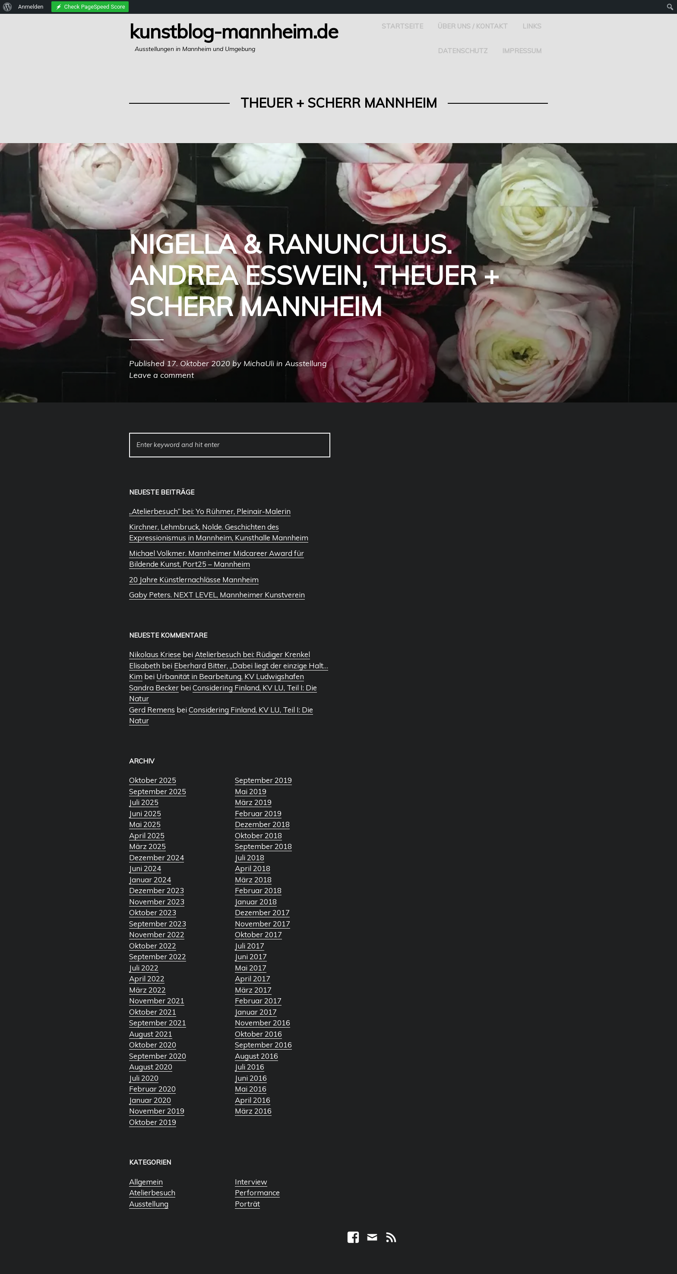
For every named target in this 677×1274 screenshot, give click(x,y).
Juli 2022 (143, 967)
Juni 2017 (251, 956)
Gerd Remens (152, 709)
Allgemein (146, 1181)
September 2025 (157, 791)
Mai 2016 (250, 1088)
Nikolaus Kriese (155, 654)
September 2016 (263, 1044)
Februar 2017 (258, 1000)
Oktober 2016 (258, 1033)
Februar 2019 (258, 813)
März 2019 (253, 802)
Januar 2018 (256, 901)
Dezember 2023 (156, 890)
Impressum (521, 51)
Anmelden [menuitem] (31, 6)
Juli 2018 (249, 857)
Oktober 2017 (258, 934)
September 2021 (157, 1022)
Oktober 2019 (152, 1122)
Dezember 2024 (156, 857)
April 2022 (147, 978)
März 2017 (253, 989)
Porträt (247, 1203)
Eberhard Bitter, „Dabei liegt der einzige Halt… (251, 665)
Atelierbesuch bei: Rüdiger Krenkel (252, 654)
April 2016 (252, 1100)
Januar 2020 (150, 1100)
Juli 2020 (143, 1077)
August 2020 (150, 1066)
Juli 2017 (249, 945)
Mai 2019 (250, 791)
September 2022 (157, 956)
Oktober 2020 (152, 1044)
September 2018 (263, 846)
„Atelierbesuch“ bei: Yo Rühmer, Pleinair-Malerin (210, 511)
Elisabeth (144, 665)
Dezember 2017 (262, 912)
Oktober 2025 (152, 780)
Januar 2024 (150, 879)
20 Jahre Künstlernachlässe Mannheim (194, 579)
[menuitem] (7, 7)
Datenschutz (462, 51)
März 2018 (253, 879)
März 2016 (253, 1110)
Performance (257, 1192)
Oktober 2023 (152, 912)
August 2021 (150, 1033)
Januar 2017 (256, 1011)
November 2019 (156, 1110)
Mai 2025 (145, 824)
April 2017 (252, 978)
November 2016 (262, 1022)
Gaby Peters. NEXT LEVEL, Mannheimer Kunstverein (217, 594)
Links (531, 26)
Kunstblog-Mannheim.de (233, 31)
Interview (251, 1181)
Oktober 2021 (152, 1011)
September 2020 (157, 1055)
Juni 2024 (145, 868)
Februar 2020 (152, 1088)
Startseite (402, 26)
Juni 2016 (251, 1077)
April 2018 (252, 868)
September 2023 (157, 923)
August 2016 (256, 1055)
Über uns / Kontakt (473, 26)
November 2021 (156, 1000)
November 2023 (156, 901)
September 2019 (263, 780)
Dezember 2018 (262, 824)
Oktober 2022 (152, 945)
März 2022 (147, 989)
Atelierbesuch (152, 1192)
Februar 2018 (258, 890)
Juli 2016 (249, 1066)
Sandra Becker (154, 687)
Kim (135, 676)
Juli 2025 (143, 802)
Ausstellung (148, 1203)
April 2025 (147, 835)
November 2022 (156, 934)
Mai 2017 (250, 967)
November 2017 (262, 923)
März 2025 (147, 846)
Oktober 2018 (258, 835)
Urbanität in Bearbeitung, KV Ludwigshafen (230, 676)
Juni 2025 (145, 813)
